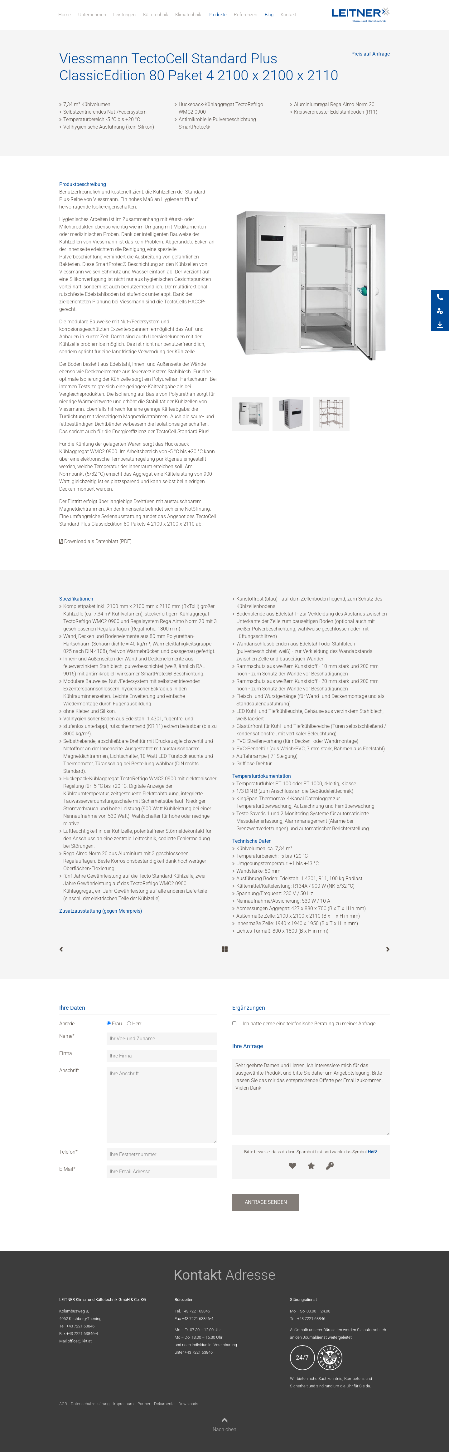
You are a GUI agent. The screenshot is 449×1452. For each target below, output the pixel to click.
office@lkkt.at (80, 1341)
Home (64, 14)
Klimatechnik (188, 14)
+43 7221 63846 (80, 1326)
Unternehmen (92, 14)
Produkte (218, 14)
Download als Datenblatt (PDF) (95, 541)
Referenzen (245, 14)
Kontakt (288, 14)
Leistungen (124, 14)
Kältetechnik (155, 14)
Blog (269, 14)
